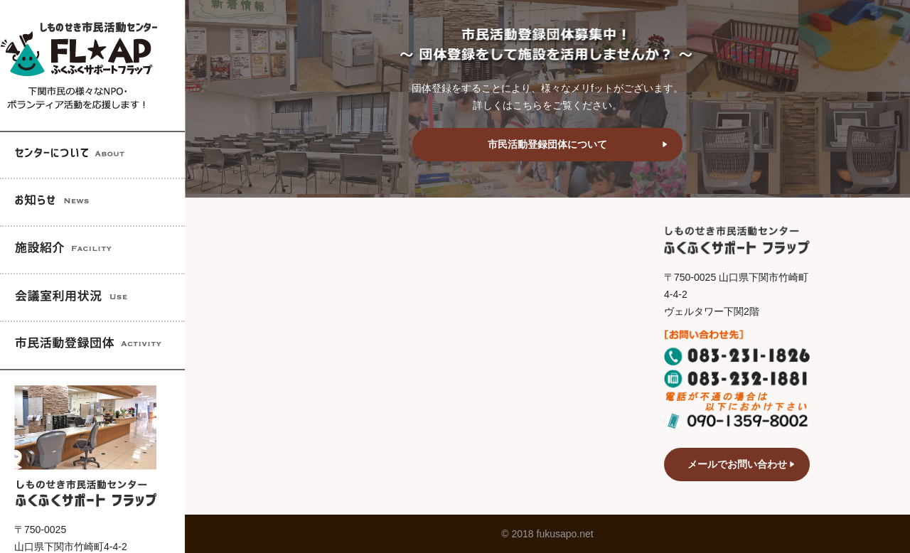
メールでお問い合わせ (737, 464)
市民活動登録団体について (547, 144)
